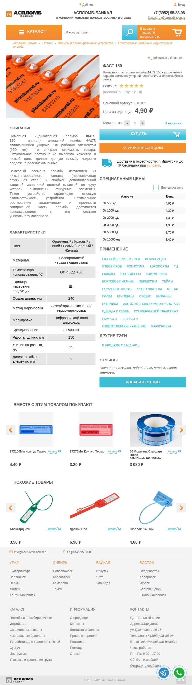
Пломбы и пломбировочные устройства (85, 43)
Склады (108, 274)
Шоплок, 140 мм (142, 529)
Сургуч (15, 648)
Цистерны (125, 296)
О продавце (79, 618)
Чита (100, 577)
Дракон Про (78, 529)
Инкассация (155, 259)
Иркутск (102, 571)
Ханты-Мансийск (22, 595)
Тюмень (15, 589)
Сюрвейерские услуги (121, 259)
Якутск (145, 583)
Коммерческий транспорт (156, 311)
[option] (53, 86)
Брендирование (172, 187)
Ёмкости (109, 319)
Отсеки (145, 296)
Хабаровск (148, 577)
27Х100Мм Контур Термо (28, 451)
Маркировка (161, 326)
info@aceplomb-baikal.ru (30, 552)
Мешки (172, 289)
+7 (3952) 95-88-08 (169, 13)
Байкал (103, 563)
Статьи (75, 654)
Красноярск (61, 577)
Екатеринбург (20, 571)
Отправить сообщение (147, 666)
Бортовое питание (118, 281)
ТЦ (176, 266)
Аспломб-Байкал (25, 43)
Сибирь (60, 563)
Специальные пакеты (26, 630)
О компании (64, 17)
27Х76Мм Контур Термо (87, 451)
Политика (77, 642)
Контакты (82, 17)
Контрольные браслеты (27, 636)
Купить (156, 135)
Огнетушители (149, 289)
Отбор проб (112, 266)
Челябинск (18, 577)
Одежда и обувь (115, 311)
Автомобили (156, 274)
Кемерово (60, 583)
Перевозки (148, 281)
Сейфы (167, 281)
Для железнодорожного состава (151, 304)
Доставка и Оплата (84, 630)
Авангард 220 (20, 529)
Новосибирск (63, 571)
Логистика (136, 266)
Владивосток (149, 571)
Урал (14, 563)
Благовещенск (150, 589)
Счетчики (110, 304)
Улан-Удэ (103, 583)
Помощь (96, 17)
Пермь (15, 583)
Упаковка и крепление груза (31, 660)
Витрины (163, 296)
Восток (147, 563)
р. (157, 36)
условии (153, 165)
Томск (57, 589)
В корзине (147, 28)
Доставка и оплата (117, 17)
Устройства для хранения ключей (35, 642)
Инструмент (19, 654)
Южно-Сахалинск (153, 595)
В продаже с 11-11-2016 (120, 345)
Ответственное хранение (124, 326)
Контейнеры (130, 274)
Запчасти (130, 319)
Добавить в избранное (166, 58)
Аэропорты (159, 266)
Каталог (47, 43)
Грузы (107, 296)
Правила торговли (84, 636)
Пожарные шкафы (117, 289)
